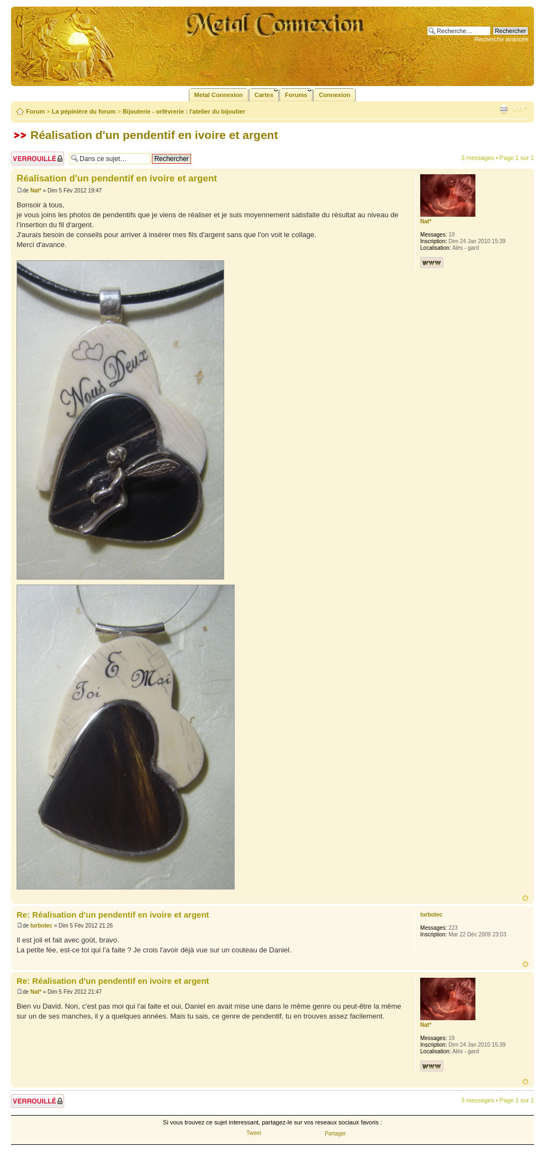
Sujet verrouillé (37, 158)
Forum (35, 111)
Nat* (35, 190)
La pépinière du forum (84, 111)
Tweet (253, 1133)
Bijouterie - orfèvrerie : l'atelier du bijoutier (184, 111)
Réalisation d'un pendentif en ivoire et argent (154, 134)
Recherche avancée (501, 39)
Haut (525, 898)
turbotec (41, 926)
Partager (335, 1134)
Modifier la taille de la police (520, 109)
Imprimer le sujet (504, 109)
